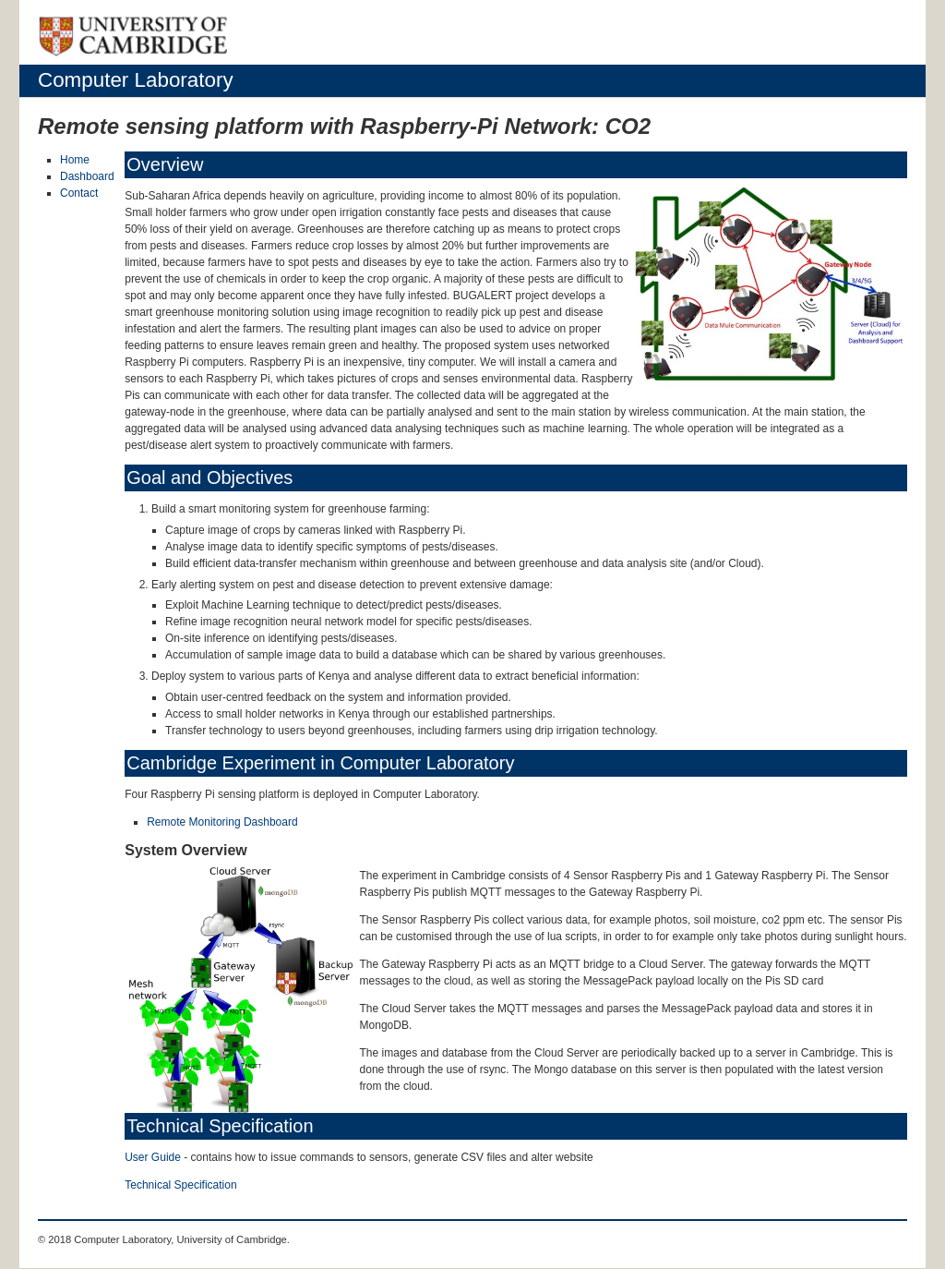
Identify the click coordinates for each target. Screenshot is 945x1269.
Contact (79, 193)
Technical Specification (180, 1184)
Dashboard (87, 176)
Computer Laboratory (135, 79)
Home (75, 159)
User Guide (153, 1157)
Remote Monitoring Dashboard (222, 822)
